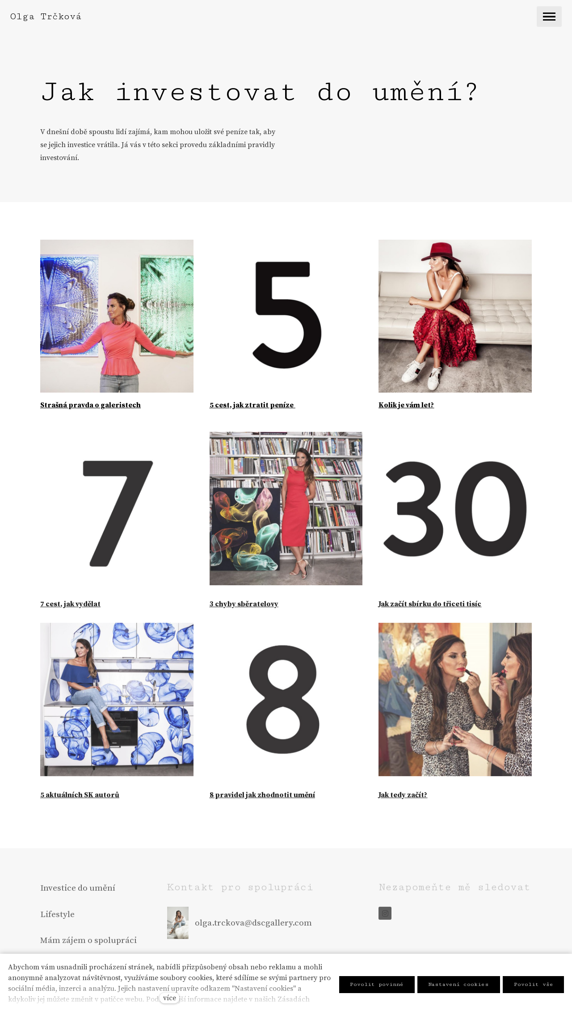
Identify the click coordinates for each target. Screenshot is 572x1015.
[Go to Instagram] (385, 915)
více (169, 998)
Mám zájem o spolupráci (88, 942)
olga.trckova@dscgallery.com (253, 925)
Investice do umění (77, 890)
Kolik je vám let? (406, 405)
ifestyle (60, 916)
